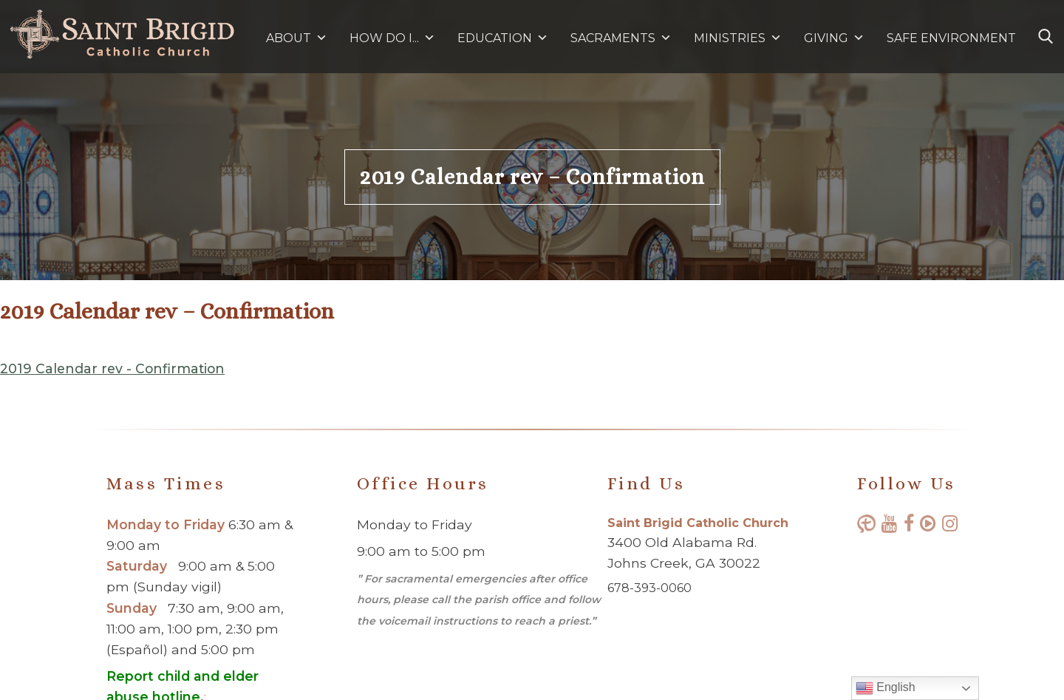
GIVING (826, 38)
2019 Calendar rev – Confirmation (532, 177)
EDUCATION (502, 38)
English (885, 688)
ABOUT (296, 38)
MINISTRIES (738, 38)
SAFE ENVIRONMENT (951, 38)
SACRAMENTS (621, 38)
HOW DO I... (392, 38)
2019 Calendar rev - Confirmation (112, 368)
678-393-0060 (649, 588)
